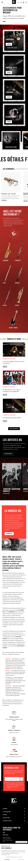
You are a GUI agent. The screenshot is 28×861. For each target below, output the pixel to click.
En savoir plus (9, 533)
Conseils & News (7, 821)
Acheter (9, 44)
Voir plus (5, 366)
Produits (5, 808)
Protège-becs (8, 677)
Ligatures (7, 659)
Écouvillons (8, 686)
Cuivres (17, 305)
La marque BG (6, 811)
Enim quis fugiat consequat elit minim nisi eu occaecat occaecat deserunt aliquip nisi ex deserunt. (15, 785)
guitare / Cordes (13, 327)
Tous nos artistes (8, 453)
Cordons (7, 670)
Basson (4, 305)
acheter (9, 72)
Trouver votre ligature (12, 47)
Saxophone (5, 260)
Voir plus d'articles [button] (14, 428)
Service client (6, 818)
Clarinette (18, 260)
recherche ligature (16, 665)
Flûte (4, 283)
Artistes (5, 814)
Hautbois (17, 283)
